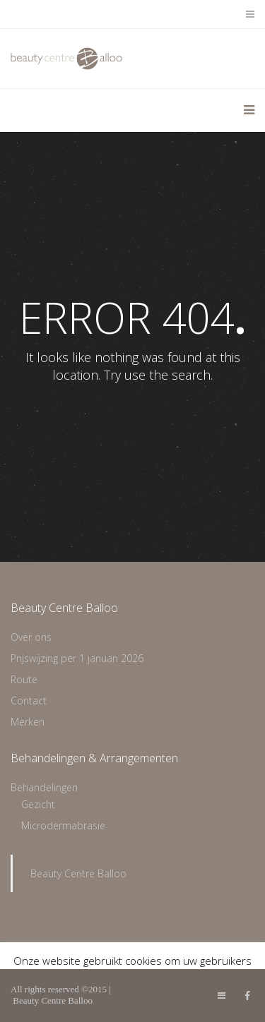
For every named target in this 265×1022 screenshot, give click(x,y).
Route (24, 679)
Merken (28, 721)
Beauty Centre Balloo (78, 873)
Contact (29, 700)
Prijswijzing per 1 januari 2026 (77, 658)
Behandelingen (44, 787)
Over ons (31, 637)
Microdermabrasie (63, 825)
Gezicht (38, 804)
